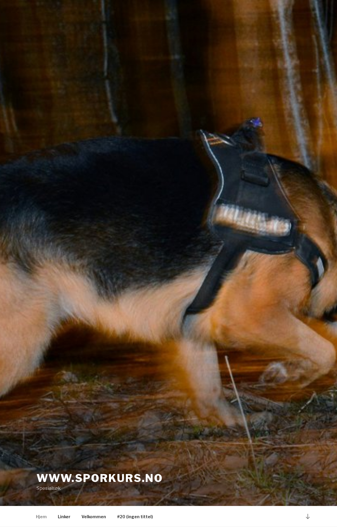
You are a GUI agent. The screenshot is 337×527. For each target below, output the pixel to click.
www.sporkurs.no (100, 478)
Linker (64, 516)
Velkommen (93, 516)
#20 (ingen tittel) (135, 516)
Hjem (41, 516)
